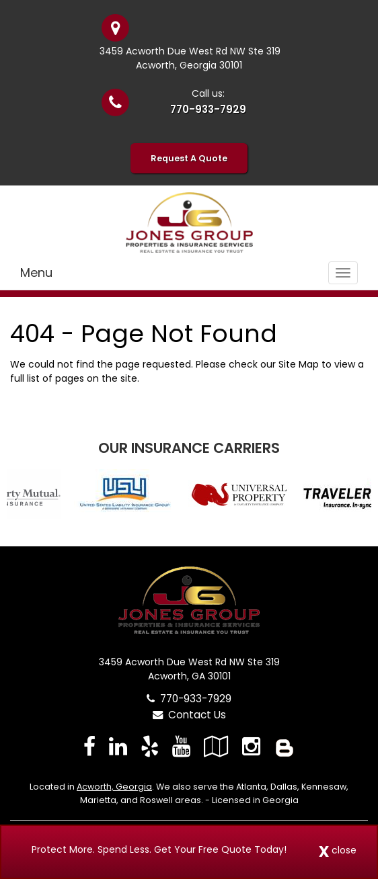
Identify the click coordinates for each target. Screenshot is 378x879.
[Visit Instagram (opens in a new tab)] (251, 746)
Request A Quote (189, 158)
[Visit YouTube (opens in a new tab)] (181, 746)
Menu (36, 272)
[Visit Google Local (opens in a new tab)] (216, 746)
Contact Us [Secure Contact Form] (189, 715)
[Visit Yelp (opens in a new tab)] (149, 746)
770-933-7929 (208, 109)
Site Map (298, 364)
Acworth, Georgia (114, 786)
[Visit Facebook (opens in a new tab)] (89, 746)
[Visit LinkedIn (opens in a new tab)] (118, 746)
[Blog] (284, 746)
